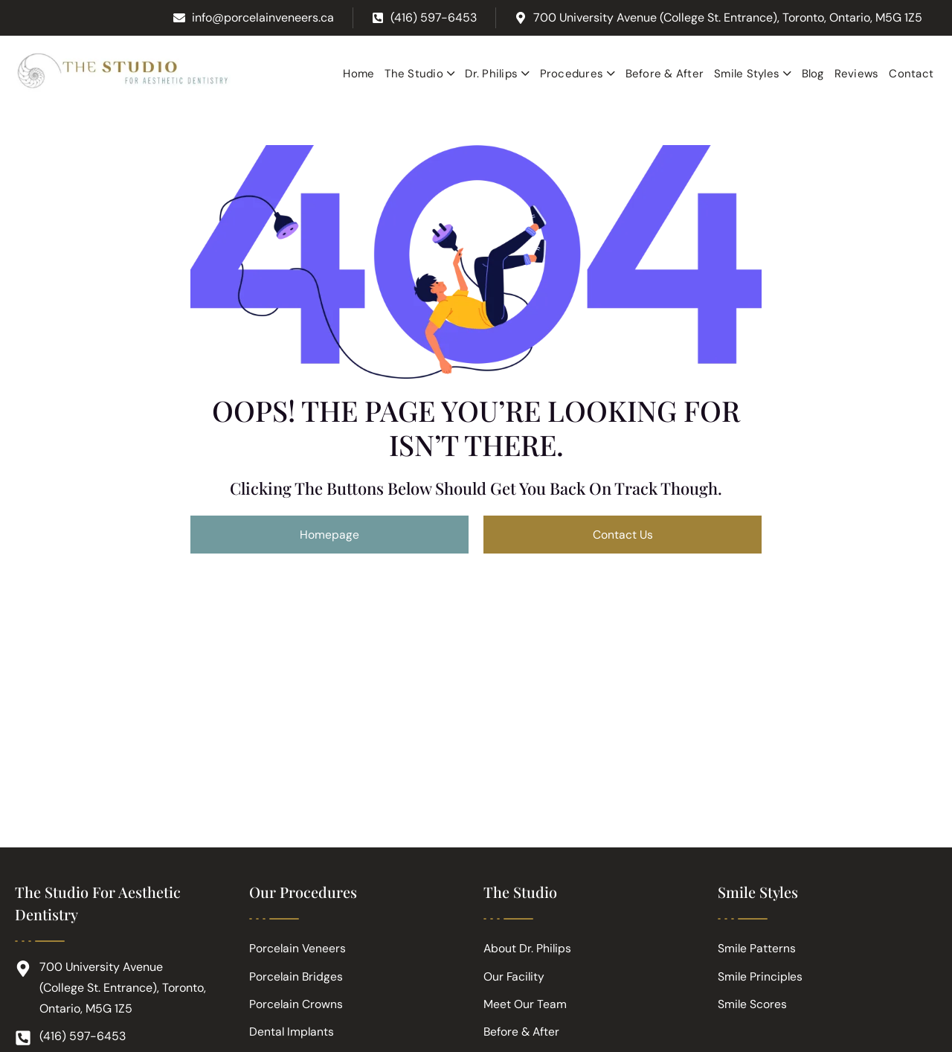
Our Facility (514, 979)
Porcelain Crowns (296, 1007)
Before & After (522, 1035)
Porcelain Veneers (298, 950)
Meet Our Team (525, 1007)
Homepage (329, 534)
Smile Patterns (757, 950)
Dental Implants (292, 1035)
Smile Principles (761, 979)
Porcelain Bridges (296, 979)
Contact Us (623, 534)
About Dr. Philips (528, 950)
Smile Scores (753, 1007)
